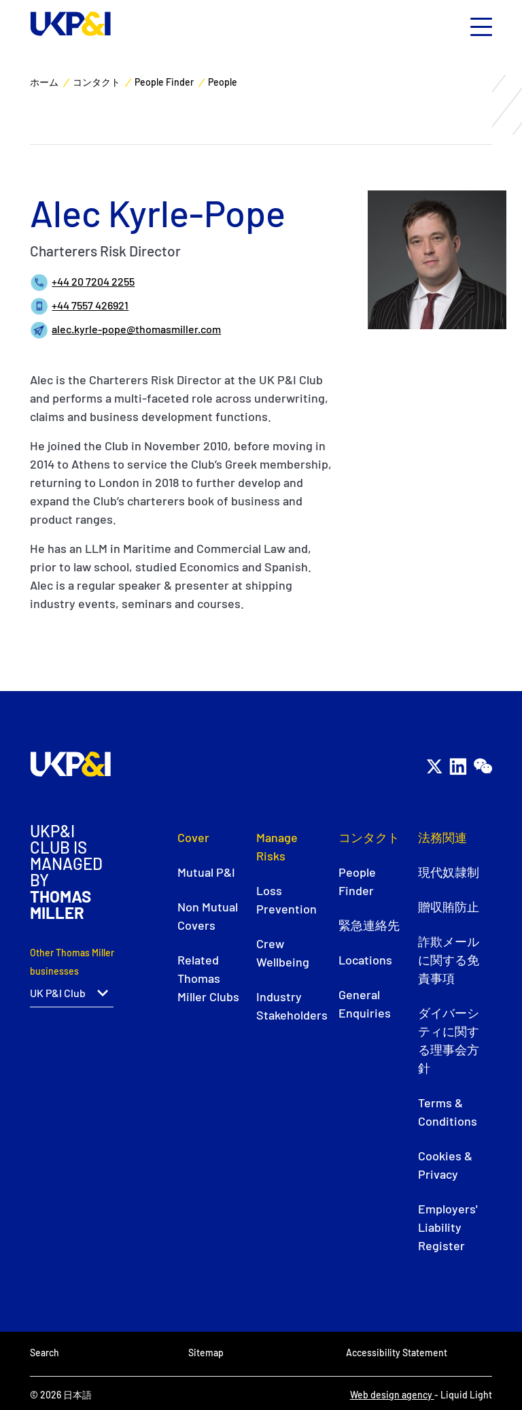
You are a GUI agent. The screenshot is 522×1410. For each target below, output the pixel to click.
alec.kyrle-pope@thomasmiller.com (136, 328)
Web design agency (392, 1394)
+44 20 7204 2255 (93, 281)
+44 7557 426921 (90, 305)
